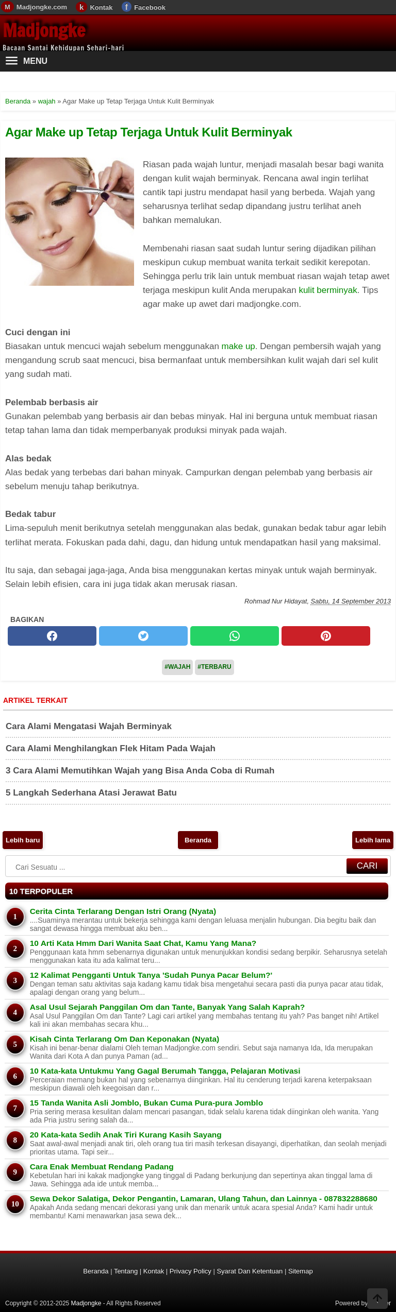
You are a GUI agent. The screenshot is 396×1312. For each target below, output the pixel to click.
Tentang (126, 1271)
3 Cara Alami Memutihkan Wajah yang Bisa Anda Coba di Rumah (140, 770)
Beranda (198, 840)
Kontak (101, 7)
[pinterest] (326, 636)
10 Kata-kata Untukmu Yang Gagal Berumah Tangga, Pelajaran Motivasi (165, 1070)
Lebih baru (23, 840)
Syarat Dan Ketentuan (250, 1271)
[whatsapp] (234, 636)
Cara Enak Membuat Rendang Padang (102, 1166)
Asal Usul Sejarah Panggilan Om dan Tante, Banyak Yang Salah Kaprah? (167, 1007)
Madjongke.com (41, 7)
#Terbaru (214, 666)
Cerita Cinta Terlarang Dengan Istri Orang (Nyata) (123, 911)
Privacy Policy (190, 1271)
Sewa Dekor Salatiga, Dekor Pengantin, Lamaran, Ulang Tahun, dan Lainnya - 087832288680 (203, 1198)
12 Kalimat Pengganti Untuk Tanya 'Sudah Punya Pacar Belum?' (151, 975)
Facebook (150, 7)
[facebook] (52, 636)
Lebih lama (372, 840)
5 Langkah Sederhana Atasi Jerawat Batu (91, 793)
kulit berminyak (328, 290)
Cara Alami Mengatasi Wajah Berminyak (89, 726)
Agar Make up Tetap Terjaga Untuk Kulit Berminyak (148, 132)
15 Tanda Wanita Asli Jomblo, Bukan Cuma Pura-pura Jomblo (146, 1102)
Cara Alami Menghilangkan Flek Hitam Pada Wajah (111, 748)
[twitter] (143, 636)
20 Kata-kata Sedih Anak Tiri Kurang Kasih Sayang (126, 1134)
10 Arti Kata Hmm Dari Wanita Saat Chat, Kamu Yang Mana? (143, 943)
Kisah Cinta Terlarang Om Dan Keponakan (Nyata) (125, 1038)
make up (238, 346)
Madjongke (44, 30)
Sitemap (300, 1271)
